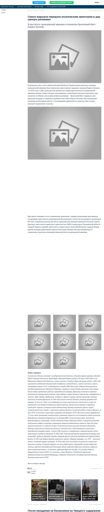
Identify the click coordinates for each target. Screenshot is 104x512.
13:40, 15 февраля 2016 (95, 504)
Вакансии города (7, 7)
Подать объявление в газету (61, 2)
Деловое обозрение (24, 7)
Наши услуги (39, 2)
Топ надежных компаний (56, 7)
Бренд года (39, 7)
